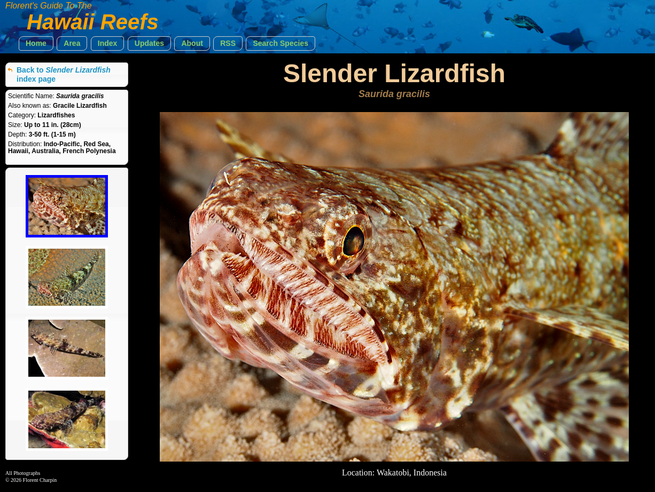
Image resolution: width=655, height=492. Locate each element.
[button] (36, 43)
